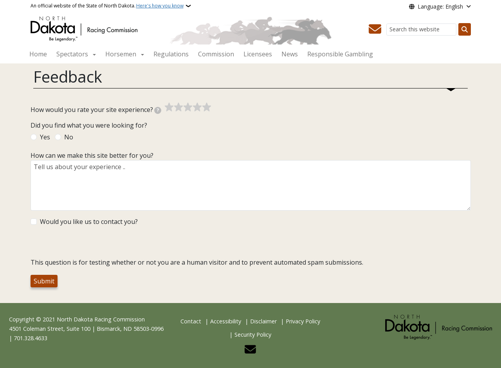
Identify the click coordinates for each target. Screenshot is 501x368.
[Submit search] (464, 29)
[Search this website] (421, 29)
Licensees (257, 54)
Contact (190, 321)
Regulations (171, 54)
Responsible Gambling (340, 54)
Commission (216, 54)
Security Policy (252, 334)
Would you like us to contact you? (89, 221)
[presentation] (90, 242)
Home (38, 54)
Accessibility (225, 321)
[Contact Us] (375, 29)
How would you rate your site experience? (96, 109)
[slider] (187, 107)
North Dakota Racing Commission (101, 319)
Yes (45, 137)
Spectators (72, 54)
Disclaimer (263, 321)
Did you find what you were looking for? (89, 125)
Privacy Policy (303, 321)
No (68, 137)
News (289, 54)
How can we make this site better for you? (92, 155)
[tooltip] (157, 110)
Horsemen (120, 54)
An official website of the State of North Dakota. (107, 5)
